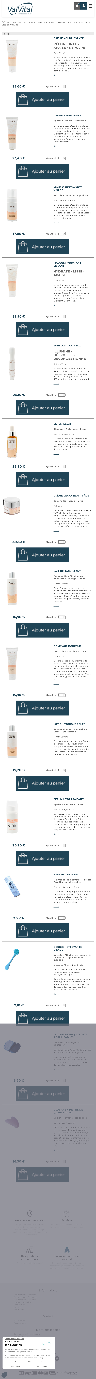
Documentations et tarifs (24, 1295)
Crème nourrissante (69, 38)
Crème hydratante (67, 115)
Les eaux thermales (22, 1302)
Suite (56, 75)
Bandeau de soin (66, 874)
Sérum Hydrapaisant (69, 799)
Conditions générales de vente (26, 1334)
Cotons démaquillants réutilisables (70, 1036)
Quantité (51, 86)
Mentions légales (20, 1336)
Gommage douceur (67, 646)
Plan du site (18, 1310)
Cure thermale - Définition (25, 1300)
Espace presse (19, 1323)
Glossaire (17, 1307)
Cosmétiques (19, 1305)
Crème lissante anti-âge (71, 495)
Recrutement (19, 1320)
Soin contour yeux (67, 345)
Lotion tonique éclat (69, 724)
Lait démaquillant (67, 571)
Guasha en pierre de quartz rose (68, 1111)
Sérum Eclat (62, 423)
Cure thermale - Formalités (25, 1297)
